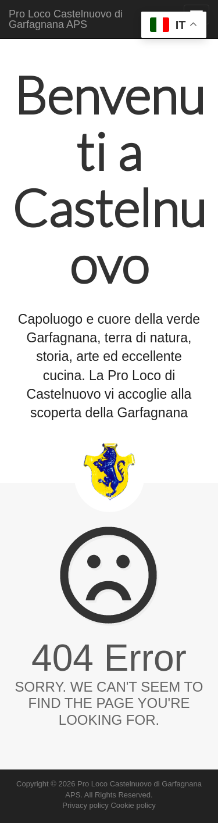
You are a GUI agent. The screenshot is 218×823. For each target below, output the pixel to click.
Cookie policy (132, 805)
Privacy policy (85, 805)
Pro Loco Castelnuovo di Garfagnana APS (66, 19)
